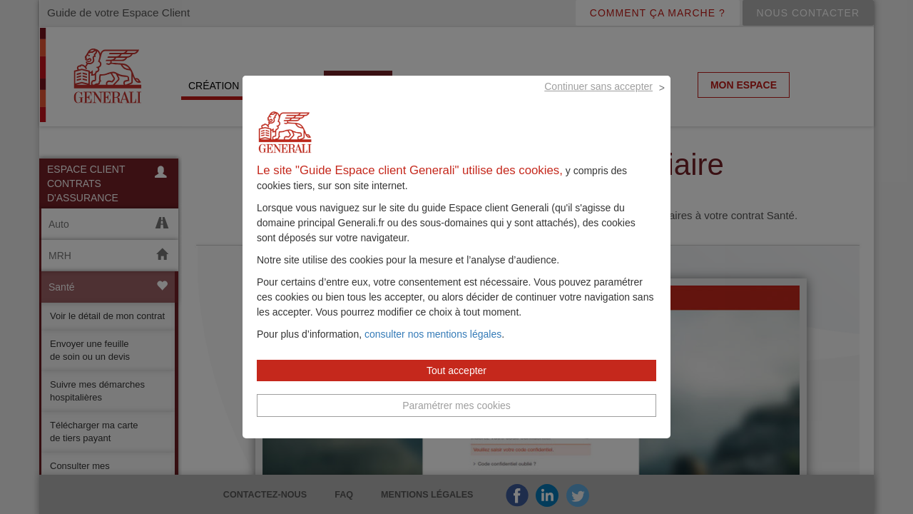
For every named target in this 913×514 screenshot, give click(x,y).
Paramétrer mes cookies (456, 422)
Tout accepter (456, 387)
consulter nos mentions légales (432, 350)
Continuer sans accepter (598, 103)
